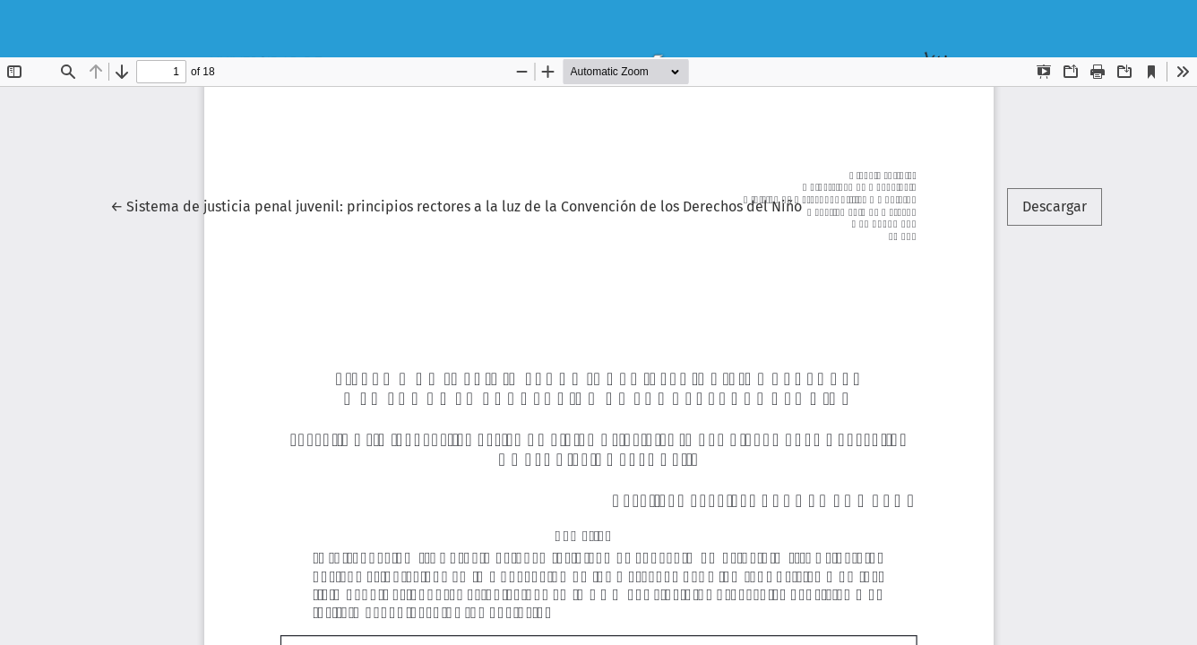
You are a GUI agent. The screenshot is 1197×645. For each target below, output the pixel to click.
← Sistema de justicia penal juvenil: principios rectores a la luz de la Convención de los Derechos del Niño (456, 205)
